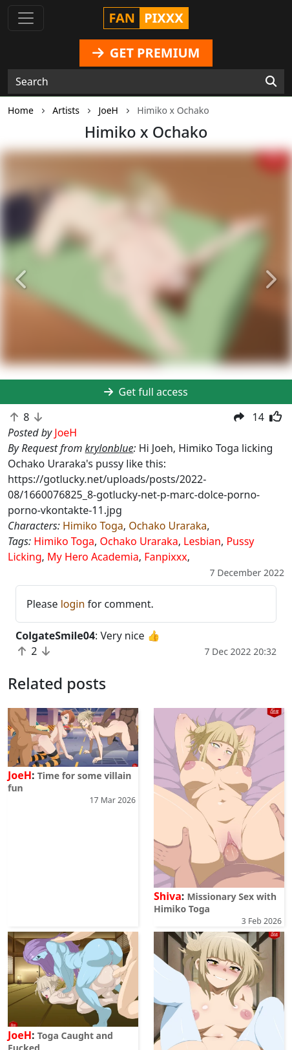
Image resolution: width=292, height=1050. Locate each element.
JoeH (20, 775)
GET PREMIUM (146, 52)
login (73, 604)
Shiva (168, 896)
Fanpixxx (165, 557)
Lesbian (202, 541)
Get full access (145, 392)
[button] (22, 280)
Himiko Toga (93, 526)
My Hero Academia (93, 557)
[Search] (271, 81)
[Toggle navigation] (26, 18)
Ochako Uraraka (168, 526)
